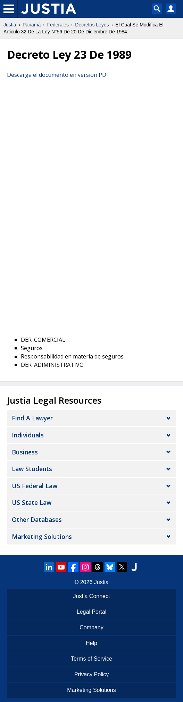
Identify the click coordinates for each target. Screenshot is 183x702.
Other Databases (37, 519)
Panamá (32, 24)
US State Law (31, 502)
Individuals (28, 435)
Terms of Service (91, 659)
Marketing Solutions (42, 536)
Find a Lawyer (32, 418)
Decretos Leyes (92, 24)
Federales (58, 24)
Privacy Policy (91, 674)
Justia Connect (91, 596)
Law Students (32, 469)
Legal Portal (91, 612)
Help (91, 643)
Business (25, 452)
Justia (9, 24)
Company (91, 627)
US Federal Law (34, 486)
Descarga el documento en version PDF (58, 75)
